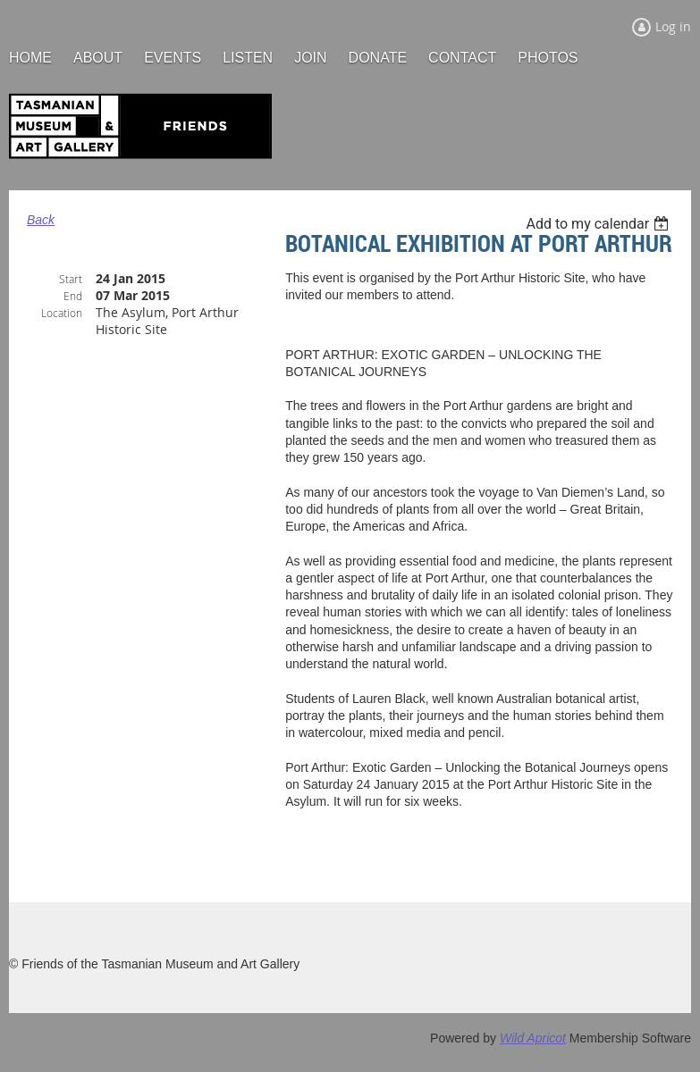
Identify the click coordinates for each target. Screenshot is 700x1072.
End (72, 296)
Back (41, 220)
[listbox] (599, 224)
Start (70, 279)
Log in (673, 26)
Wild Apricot (533, 1038)
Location (61, 313)
